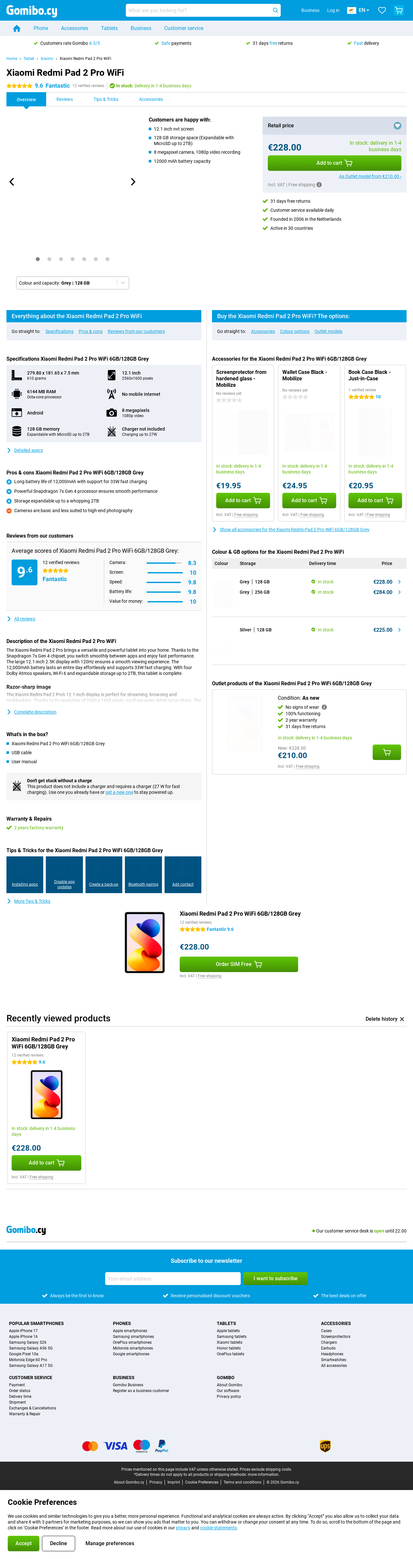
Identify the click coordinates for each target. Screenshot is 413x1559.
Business (141, 28)
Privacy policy (229, 1396)
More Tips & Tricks (28, 901)
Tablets (109, 28)
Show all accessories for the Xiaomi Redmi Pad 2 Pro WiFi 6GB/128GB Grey (290, 529)
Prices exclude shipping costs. (266, 1469)
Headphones (332, 1354)
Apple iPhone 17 (23, 1331)
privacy (183, 1527)
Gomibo (226, 1377)
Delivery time (20, 1396)
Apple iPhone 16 (23, 1336)
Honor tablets (229, 1348)
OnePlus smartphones (132, 1342)
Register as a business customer (141, 1390)
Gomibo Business (128, 1385)
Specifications (59, 331)
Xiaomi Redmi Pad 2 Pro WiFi (85, 58)
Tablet (29, 58)
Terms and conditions (242, 1482)
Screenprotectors (335, 1336)
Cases (326, 1331)
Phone (41, 28)
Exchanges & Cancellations (32, 1408)
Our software (228, 1390)
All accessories (334, 1365)
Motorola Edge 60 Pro (28, 1360)
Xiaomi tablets (229, 1342)
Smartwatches (333, 1360)
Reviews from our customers (136, 331)
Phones (122, 1323)
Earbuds (328, 1348)
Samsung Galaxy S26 (27, 1342)
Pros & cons (91, 331)
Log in (333, 10)
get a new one (119, 792)
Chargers (329, 1342)
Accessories (74, 28)
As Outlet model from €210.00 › (370, 176)
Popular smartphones (36, 1323)
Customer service (183, 28)
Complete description (31, 712)
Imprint (173, 1482)
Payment (17, 1385)
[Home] (16, 28)
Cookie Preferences (201, 1482)
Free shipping (246, 514)
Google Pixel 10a (23, 1354)
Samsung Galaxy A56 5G (31, 1348)
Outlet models (328, 331)
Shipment (17, 1402)
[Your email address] (173, 1278)
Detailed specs (24, 450)
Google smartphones (131, 1354)
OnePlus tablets (230, 1354)
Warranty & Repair (24, 1414)
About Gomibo (229, 1385)
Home (11, 58)
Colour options (294, 331)
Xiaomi (47, 58)
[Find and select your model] (203, 10)
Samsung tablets (232, 1336)
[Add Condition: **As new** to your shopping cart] (387, 752)
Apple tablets (228, 1331)
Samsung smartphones (133, 1336)
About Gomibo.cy (129, 1482)
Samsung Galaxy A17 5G (31, 1365)
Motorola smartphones (133, 1348)
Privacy (155, 1482)
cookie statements (218, 1527)
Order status (19, 1390)
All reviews (20, 618)
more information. (263, 1474)
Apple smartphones (130, 1331)
